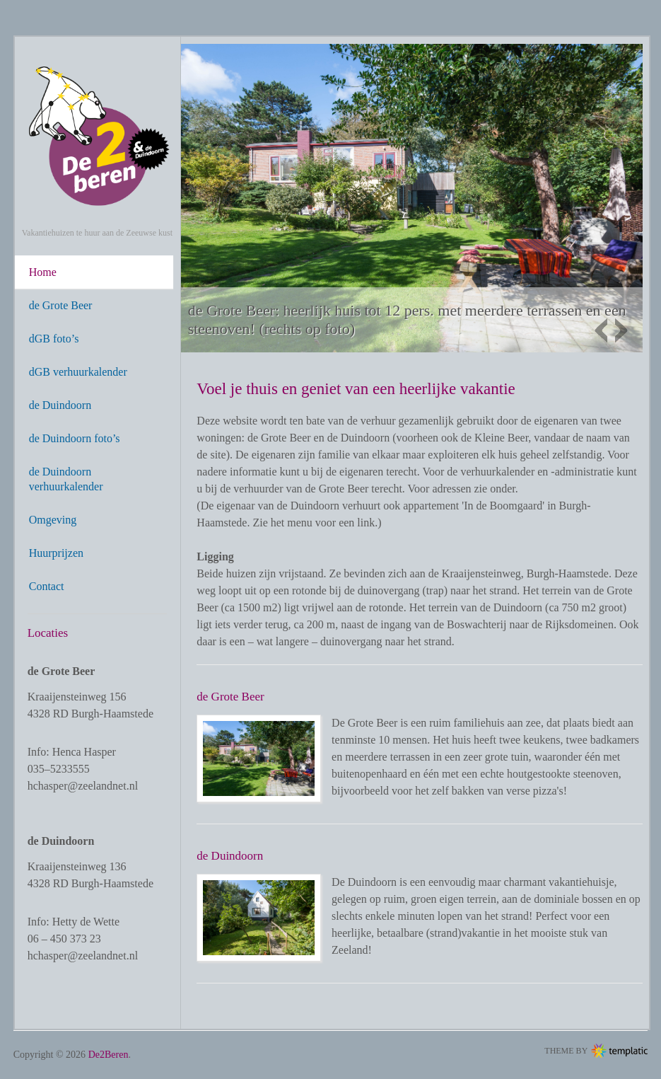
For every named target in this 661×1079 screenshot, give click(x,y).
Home (43, 272)
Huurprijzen (56, 553)
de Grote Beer (61, 305)
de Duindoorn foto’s (74, 438)
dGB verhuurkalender (78, 372)
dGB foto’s (54, 339)
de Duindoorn (60, 405)
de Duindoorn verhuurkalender (66, 479)
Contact (46, 586)
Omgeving (53, 520)
